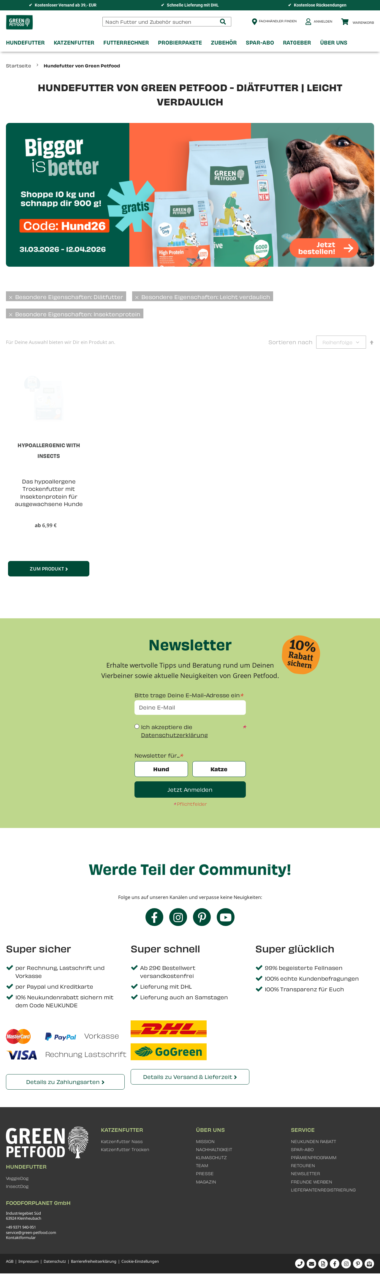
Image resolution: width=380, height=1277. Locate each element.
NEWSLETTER (305, 1173)
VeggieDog (17, 1178)
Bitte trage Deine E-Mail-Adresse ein (187, 695)
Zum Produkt (47, 568)
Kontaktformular (21, 1237)
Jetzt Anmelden (190, 789)
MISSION (205, 1141)
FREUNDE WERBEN (311, 1182)
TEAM (202, 1165)
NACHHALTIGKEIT (214, 1149)
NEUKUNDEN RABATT (313, 1141)
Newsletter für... (157, 755)
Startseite (19, 65)
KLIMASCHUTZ (211, 1157)
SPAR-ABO (302, 1149)
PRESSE (205, 1173)
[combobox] (166, 21)
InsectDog (17, 1186)
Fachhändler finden (278, 21)
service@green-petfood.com (31, 1232)
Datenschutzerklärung (174, 735)
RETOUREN (303, 1165)
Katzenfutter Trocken (125, 1149)
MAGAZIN (206, 1182)
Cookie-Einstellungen (140, 1261)
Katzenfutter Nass (122, 1141)
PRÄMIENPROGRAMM (313, 1157)
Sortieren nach (290, 342)
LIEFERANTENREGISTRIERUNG (323, 1190)
